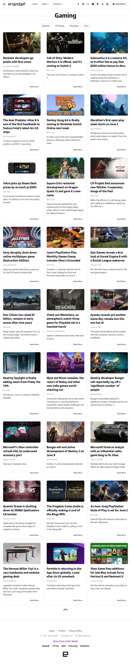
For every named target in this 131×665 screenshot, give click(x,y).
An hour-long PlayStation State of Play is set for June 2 (109, 508)
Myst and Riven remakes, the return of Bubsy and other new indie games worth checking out (65, 384)
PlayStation (74, 26)
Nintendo (46, 26)
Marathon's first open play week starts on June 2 (107, 122)
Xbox (87, 26)
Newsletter (119, 4)
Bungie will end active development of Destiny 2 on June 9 (65, 451)
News (44, 4)
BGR (64, 646)
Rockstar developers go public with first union (18, 60)
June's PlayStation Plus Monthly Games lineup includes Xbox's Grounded (63, 256)
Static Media (53, 636)
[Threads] (103, 4)
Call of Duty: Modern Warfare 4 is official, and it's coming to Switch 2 (64, 62)
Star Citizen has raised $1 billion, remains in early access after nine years (19, 319)
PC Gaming (59, 26)
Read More (34, 87)
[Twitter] (88, 4)
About (51, 631)
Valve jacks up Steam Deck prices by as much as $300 (20, 185)
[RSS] (107, 4)
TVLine (55, 646)
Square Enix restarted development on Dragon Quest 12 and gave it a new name (64, 189)
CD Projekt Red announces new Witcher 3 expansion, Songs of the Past (107, 187)
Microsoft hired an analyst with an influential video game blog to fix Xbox (107, 451)
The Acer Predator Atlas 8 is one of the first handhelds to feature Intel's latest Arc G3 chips (21, 126)
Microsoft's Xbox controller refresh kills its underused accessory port (21, 451)
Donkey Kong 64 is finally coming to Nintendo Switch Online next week (64, 124)
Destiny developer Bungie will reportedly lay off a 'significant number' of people (107, 384)
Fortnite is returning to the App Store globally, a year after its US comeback (64, 572)
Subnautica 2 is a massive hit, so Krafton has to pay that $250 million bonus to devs (108, 62)
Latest (34, 4)
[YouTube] (93, 4)
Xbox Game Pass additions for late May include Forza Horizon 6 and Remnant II (107, 572)
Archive (61, 631)
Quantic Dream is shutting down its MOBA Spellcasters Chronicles (21, 510)
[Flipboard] (98, 4)
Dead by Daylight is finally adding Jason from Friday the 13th (21, 382)
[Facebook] (78, 4)
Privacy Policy (75, 631)
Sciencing (72, 646)
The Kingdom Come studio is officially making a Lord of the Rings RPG (65, 510)
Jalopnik (46, 646)
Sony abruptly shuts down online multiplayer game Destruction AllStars (20, 256)
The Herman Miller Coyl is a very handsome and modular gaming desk (21, 572)
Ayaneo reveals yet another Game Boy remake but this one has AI (108, 319)
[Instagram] (83, 4)
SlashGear (84, 646)
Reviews (57, 4)
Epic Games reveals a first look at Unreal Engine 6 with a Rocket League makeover (108, 256)
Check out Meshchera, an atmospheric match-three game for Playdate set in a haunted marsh (63, 321)
